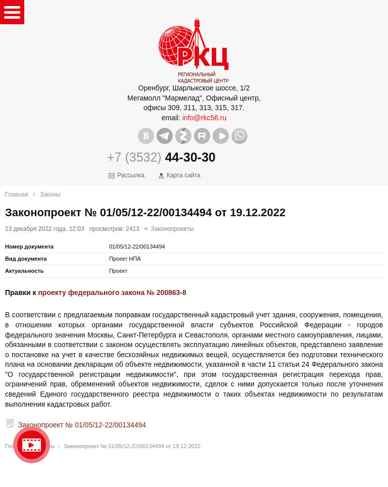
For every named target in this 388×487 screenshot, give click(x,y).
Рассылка (130, 175)
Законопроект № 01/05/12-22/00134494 (82, 425)
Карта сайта (184, 175)
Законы (50, 194)
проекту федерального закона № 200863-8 (112, 292)
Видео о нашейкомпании (31, 444)
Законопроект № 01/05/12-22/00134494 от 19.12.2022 (132, 446)
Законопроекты (172, 228)
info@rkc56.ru (204, 118)
